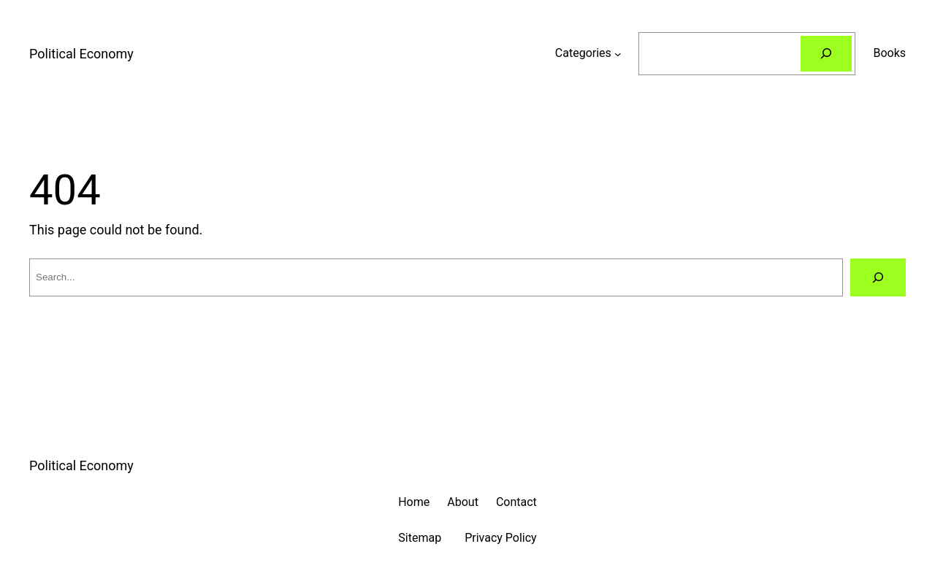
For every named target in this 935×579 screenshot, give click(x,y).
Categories (583, 53)
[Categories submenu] (618, 53)
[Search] (826, 54)
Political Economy (81, 53)
